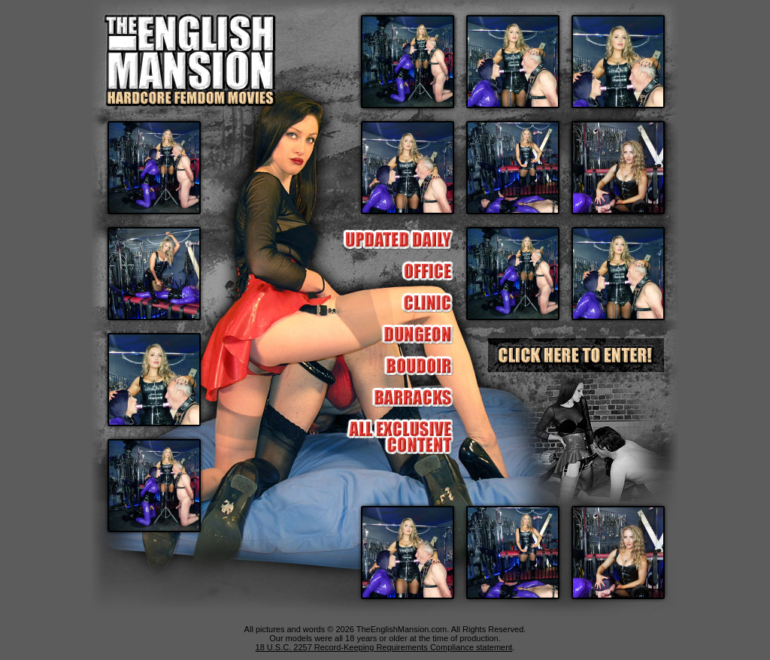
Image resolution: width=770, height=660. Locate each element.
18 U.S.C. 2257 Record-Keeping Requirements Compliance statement (384, 647)
